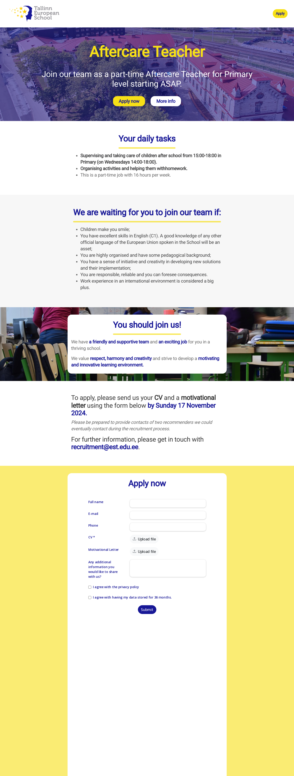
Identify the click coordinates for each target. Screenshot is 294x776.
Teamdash (164, 772)
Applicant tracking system (139, 772)
